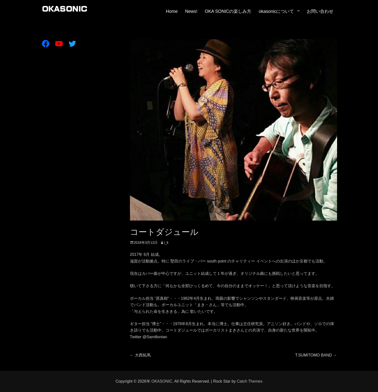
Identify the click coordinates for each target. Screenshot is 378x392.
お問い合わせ (320, 11)
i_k (166, 242)
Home (172, 11)
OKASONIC (161, 381)
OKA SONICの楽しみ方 (228, 11)
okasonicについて (276, 11)
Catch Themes (249, 381)
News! (191, 11)
